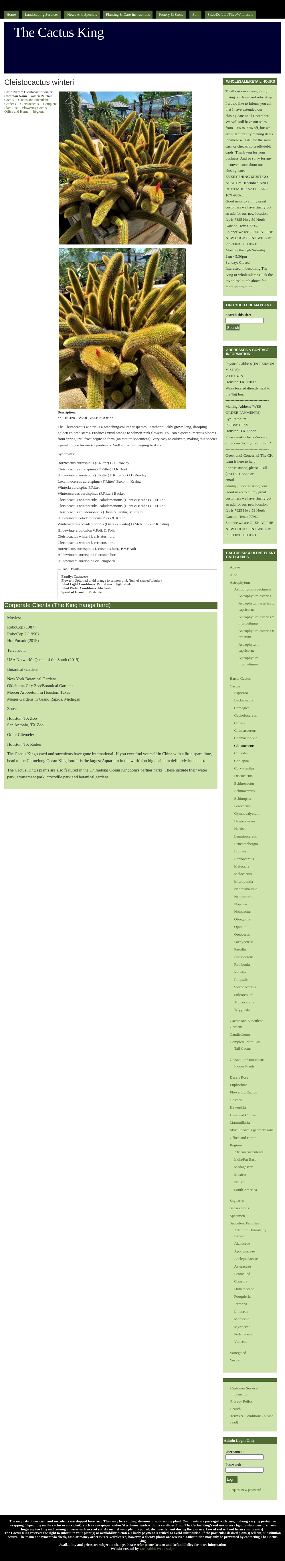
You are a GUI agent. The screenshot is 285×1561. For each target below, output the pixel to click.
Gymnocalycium (247, 813)
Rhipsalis (241, 979)
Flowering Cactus (34, 108)
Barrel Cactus (240, 678)
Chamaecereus (245, 730)
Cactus (9, 100)
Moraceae (241, 1319)
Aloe (233, 575)
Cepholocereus (245, 715)
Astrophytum (240, 582)
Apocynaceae (244, 1251)
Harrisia (240, 828)
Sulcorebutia (244, 995)
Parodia (240, 949)
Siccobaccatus (245, 987)
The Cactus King (59, 32)
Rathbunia (242, 964)
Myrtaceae (242, 1327)
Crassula (240, 1281)
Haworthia (238, 1107)
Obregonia (242, 919)
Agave (235, 567)
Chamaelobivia (245, 738)
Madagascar (243, 1167)
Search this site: (238, 315)
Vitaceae (240, 1341)
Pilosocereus (244, 957)
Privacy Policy (241, 1401)
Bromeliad (242, 1274)
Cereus (239, 723)
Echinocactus (244, 783)
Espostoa (241, 693)
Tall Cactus (242, 1048)
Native (239, 1182)
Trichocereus (244, 1002)
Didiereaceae (244, 1289)
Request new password (245, 1490)
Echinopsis (242, 798)
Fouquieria (242, 1296)
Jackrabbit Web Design (157, 1549)
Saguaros (237, 1200)
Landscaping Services (41, 14)
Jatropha (240, 1304)
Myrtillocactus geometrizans (251, 1130)
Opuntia (240, 926)
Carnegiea (242, 708)
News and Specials (82, 14)
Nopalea (240, 904)
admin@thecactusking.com (246, 486)
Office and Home (16, 112)
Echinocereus (244, 791)
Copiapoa (241, 761)
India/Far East (245, 1159)
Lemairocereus (245, 836)
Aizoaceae (242, 1243)
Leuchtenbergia (246, 844)
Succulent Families (244, 1223)
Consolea (241, 753)
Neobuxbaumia (246, 889)
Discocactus (243, 775)
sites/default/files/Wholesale (230, 14)
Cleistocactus (29, 104)
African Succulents (248, 1152)
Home (11, 14)
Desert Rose (239, 1077)
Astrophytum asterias (254, 596)
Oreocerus (242, 934)
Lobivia (240, 851)
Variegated (238, 1353)
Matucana (241, 866)
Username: (234, 1451)
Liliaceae (241, 1311)
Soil (195, 14)
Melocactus (243, 874)
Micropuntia (243, 881)
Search (235, 1409)
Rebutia (240, 972)
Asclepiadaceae (246, 1258)
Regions (38, 112)
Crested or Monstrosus (247, 1059)
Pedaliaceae (243, 1334)
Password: (234, 1464)
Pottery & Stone (171, 14)
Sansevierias (239, 1208)
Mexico (240, 1174)
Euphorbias (238, 1085)
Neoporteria (243, 896)
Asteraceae (242, 1266)
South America (245, 1190)
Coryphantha (244, 768)
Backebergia (243, 700)
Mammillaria (240, 1122)
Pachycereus (243, 942)
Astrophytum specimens (252, 589)
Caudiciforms (240, 1034)
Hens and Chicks (243, 1115)
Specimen (237, 1216)
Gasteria (236, 1100)
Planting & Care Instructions (128, 14)
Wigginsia (242, 1009)
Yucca (234, 1360)
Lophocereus (244, 859)
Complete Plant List (245, 1042)
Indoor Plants (244, 1066)
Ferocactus (242, 806)
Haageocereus (245, 821)
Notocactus (242, 911)
